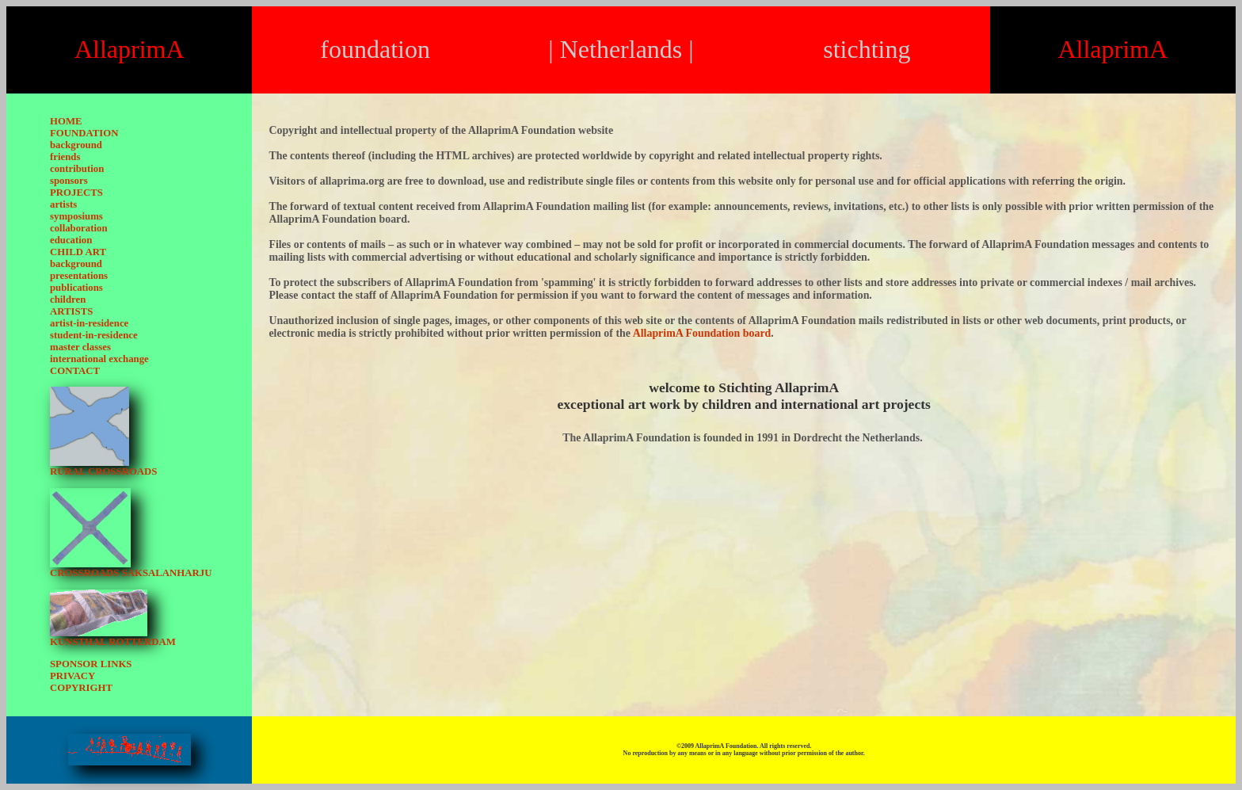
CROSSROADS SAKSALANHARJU (130, 572)
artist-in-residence (89, 323)
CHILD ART (78, 252)
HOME (66, 121)
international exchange (99, 358)
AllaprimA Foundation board (702, 333)
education (71, 240)
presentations (79, 275)
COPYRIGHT (81, 687)
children (68, 299)
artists (63, 204)
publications (76, 287)
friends (65, 156)
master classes (80, 347)
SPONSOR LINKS (90, 664)
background (76, 145)
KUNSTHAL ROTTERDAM (113, 641)
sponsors (69, 180)
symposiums (76, 216)
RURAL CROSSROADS (103, 471)
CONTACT (75, 370)
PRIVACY (72, 675)
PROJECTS (76, 192)
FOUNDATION (84, 133)
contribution (77, 168)
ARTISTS (71, 311)
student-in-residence (94, 335)
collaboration (79, 228)
